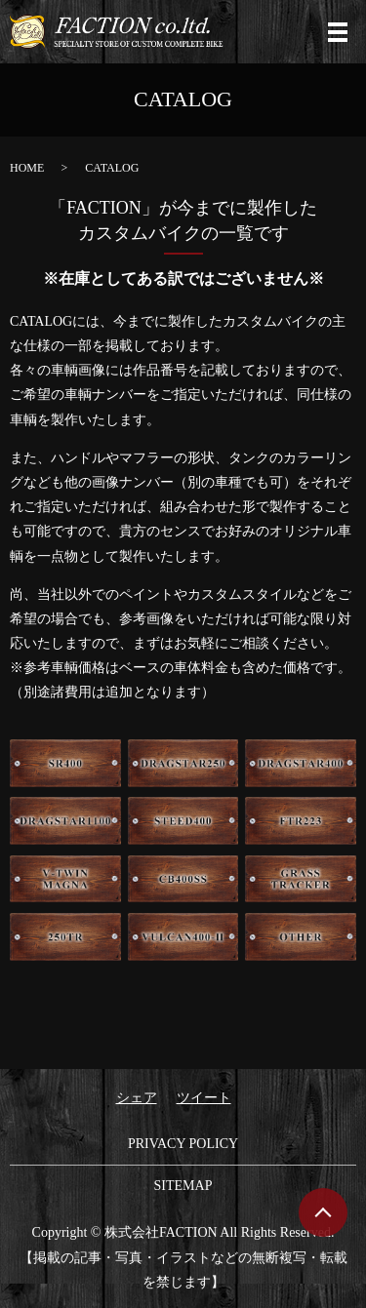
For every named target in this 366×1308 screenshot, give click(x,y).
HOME (27, 168)
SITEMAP (183, 1185)
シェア (136, 1097)
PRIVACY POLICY (183, 1143)
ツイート (204, 1097)
